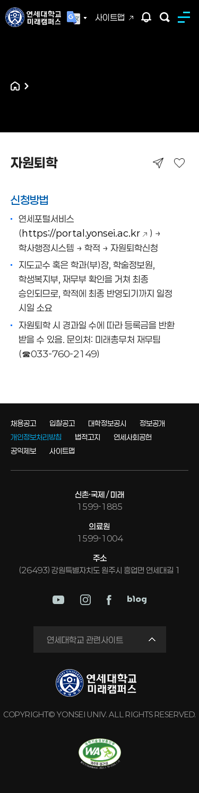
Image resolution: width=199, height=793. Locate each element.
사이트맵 (110, 17)
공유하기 (158, 163)
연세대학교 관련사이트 (85, 640)
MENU (186, 17)
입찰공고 (62, 423)
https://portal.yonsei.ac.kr (81, 233)
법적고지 (87, 436)
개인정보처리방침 (36, 436)
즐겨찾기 (179, 163)
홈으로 (15, 86)
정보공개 (152, 423)
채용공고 (23, 423)
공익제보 (23, 450)
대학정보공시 (107, 423)
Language (77, 18)
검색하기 (165, 17)
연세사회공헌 (133, 436)
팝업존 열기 (146, 17)
